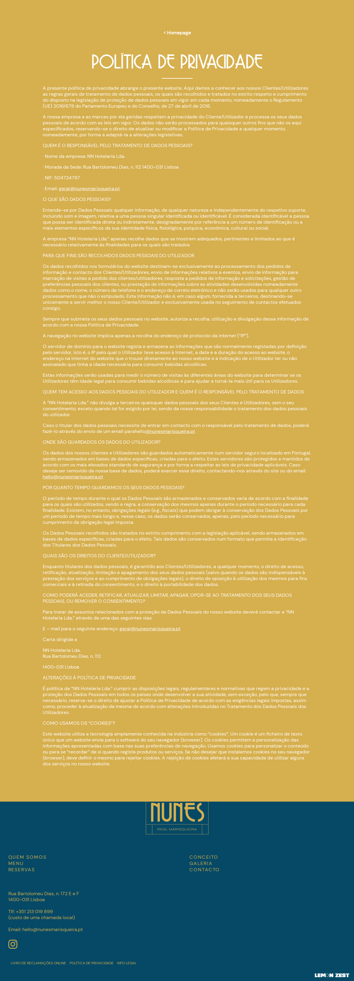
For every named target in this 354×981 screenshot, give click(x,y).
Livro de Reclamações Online (38, 963)
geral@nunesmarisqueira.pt (89, 188)
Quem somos (27, 857)
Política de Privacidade (92, 963)
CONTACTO (204, 869)
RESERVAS (21, 869)
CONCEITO (203, 857)
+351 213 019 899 (34, 911)
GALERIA (200, 863)
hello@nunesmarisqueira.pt (73, 477)
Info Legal (127, 963)
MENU (16, 863)
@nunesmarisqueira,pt (170, 431)
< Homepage (177, 33)
